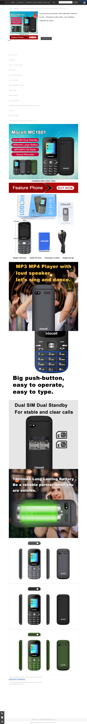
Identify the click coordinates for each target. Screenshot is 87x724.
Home (11, 8)
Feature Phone (16, 8)
